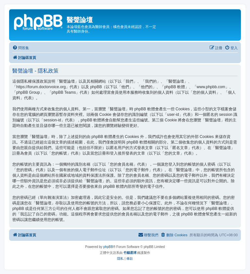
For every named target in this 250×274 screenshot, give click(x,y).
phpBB (108, 247)
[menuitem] (20, 48)
